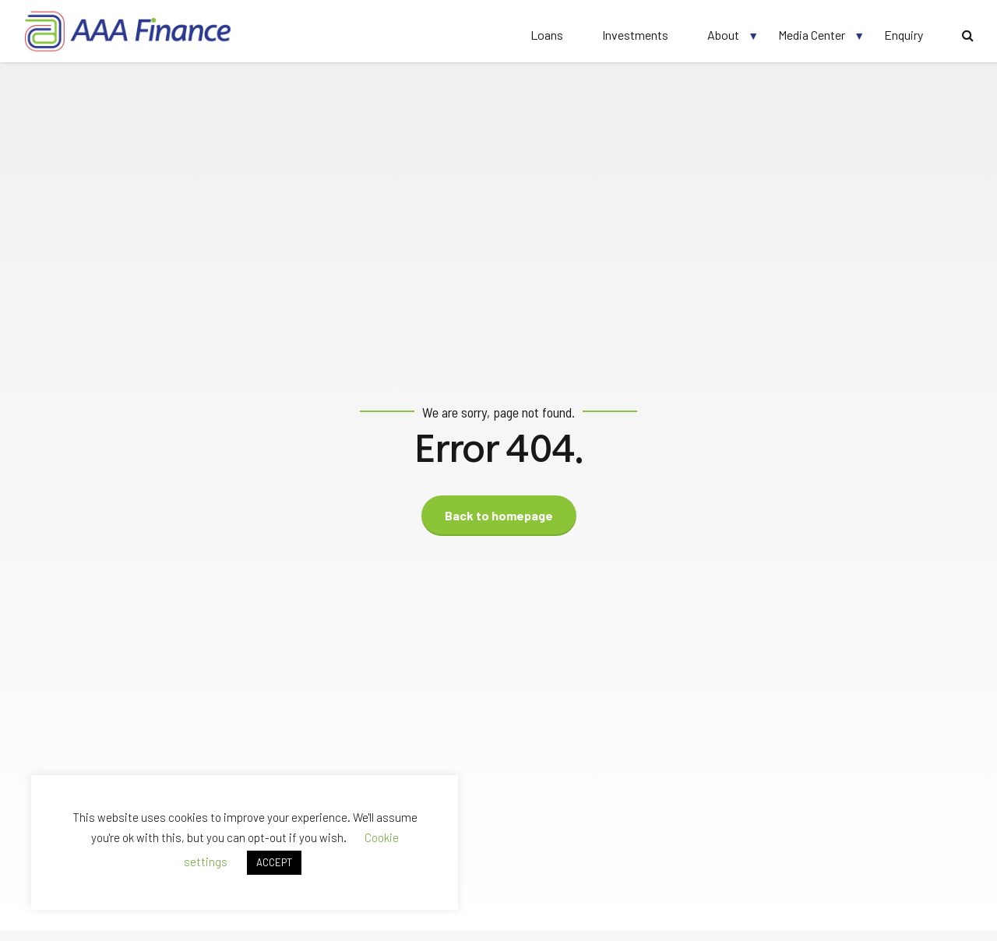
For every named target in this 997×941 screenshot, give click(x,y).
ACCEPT (274, 862)
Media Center (811, 34)
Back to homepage (499, 515)
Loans (546, 34)
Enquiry (903, 34)
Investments (635, 34)
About (723, 34)
